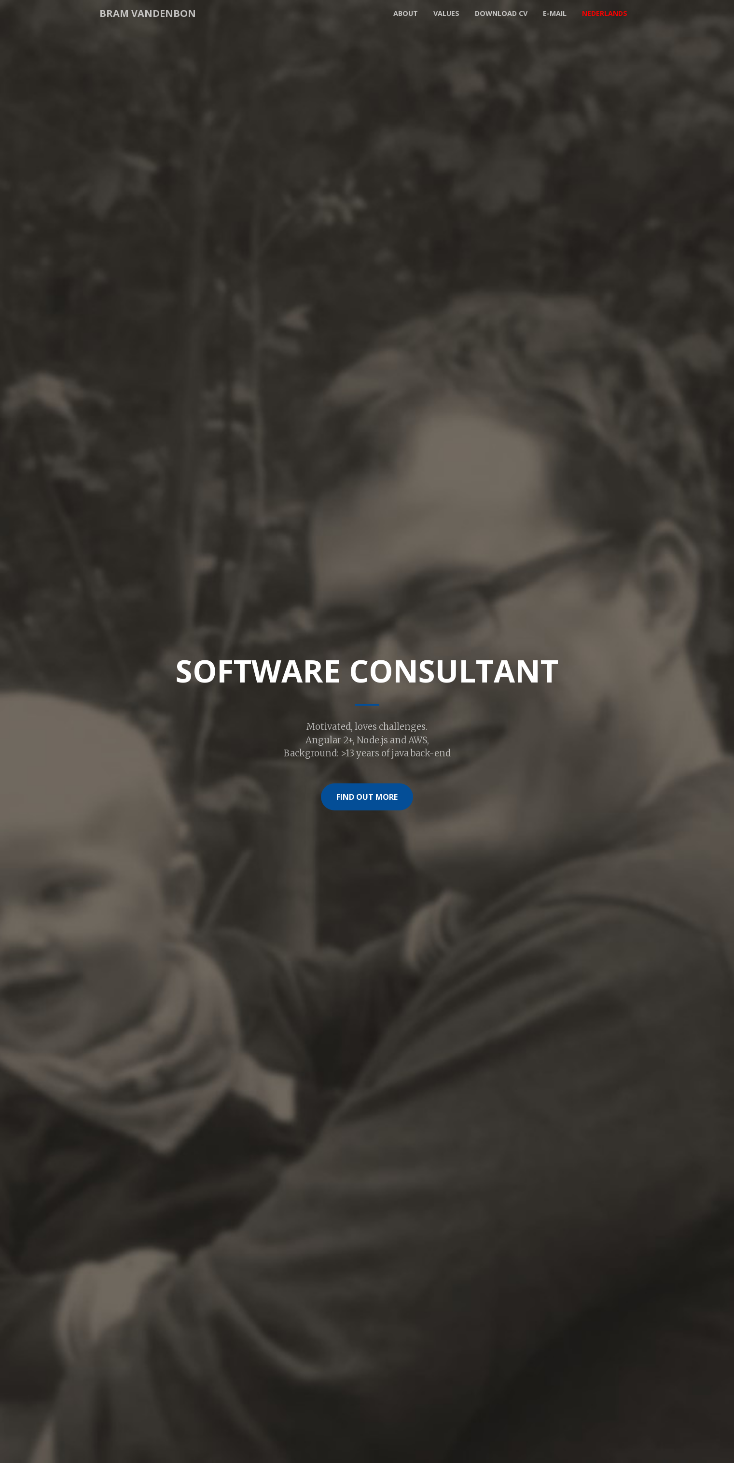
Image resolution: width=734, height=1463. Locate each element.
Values (446, 13)
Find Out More (367, 797)
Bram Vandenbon (147, 13)
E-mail (555, 13)
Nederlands (604, 13)
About (405, 13)
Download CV (501, 13)
